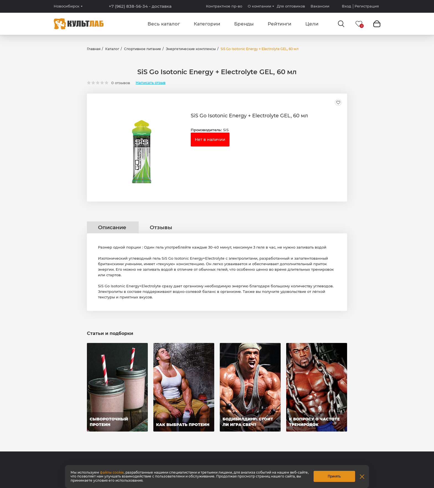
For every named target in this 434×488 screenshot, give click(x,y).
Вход (346, 6)
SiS (226, 130)
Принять (334, 476)
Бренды (244, 24)
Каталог (112, 49)
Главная (93, 49)
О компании (259, 6)
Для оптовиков (291, 6)
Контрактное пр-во (224, 6)
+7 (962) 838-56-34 (140, 6)
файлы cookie (112, 472)
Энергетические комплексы (191, 49)
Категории (207, 24)
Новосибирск (66, 6)
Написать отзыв (151, 83)
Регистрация (367, 6)
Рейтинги (279, 24)
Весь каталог (164, 24)
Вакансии (320, 6)
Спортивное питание (142, 49)
